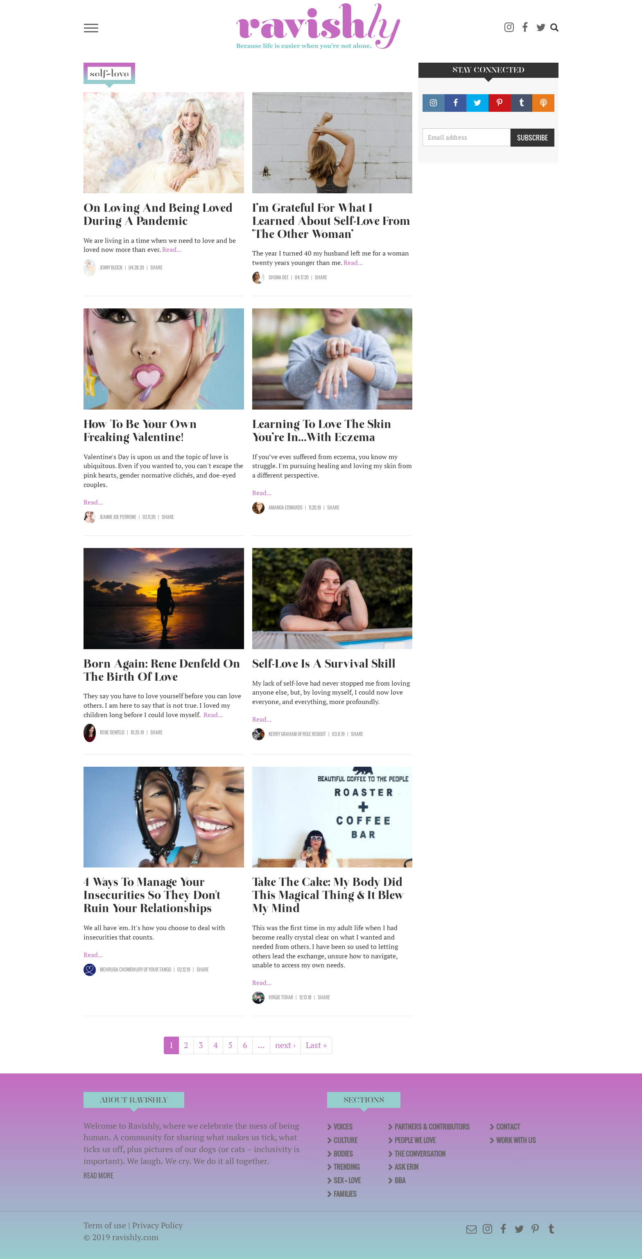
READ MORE (98, 1175)
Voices (343, 1127)
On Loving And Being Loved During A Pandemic (158, 214)
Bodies (343, 1154)
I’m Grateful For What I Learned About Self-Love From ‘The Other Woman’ (331, 221)
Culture (345, 1140)
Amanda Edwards (286, 507)
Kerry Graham (283, 734)
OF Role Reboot (311, 734)
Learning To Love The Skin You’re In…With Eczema (321, 430)
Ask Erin (406, 1167)
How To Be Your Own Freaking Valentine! (140, 430)
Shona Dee (279, 277)
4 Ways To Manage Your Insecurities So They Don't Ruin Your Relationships (152, 895)
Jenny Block (111, 267)
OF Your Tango (157, 969)
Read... (171, 249)
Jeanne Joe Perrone (118, 517)
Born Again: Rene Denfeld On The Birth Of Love (162, 670)
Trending (346, 1167)
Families (345, 1194)
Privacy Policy (157, 1225)
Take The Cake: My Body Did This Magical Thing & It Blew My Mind (328, 895)
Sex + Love (347, 1180)
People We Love (415, 1140)
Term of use (105, 1225)
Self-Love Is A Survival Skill (324, 664)
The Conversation (420, 1154)
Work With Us (516, 1140)
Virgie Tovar (281, 997)
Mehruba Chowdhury (121, 969)
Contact (508, 1127)
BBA (400, 1180)
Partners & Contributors (432, 1127)
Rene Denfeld (112, 732)
